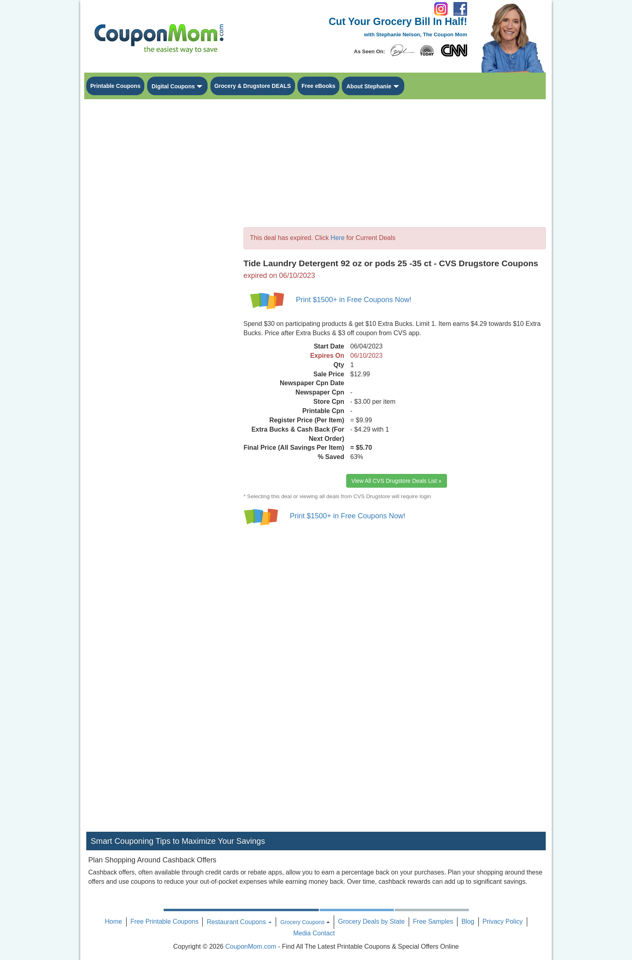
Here (338, 237)
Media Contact (314, 933)
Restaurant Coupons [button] (239, 921)
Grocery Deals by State (371, 921)
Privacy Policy (502, 921)
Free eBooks (318, 86)
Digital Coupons (173, 86)
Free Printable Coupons (164, 921)
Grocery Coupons (303, 922)
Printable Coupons (115, 86)
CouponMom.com (250, 946)
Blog (468, 921)
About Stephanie (368, 86)
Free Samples (433, 921)
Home (113, 921)
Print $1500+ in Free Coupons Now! (354, 300)
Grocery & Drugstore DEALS (252, 86)
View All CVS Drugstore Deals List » (396, 481)
